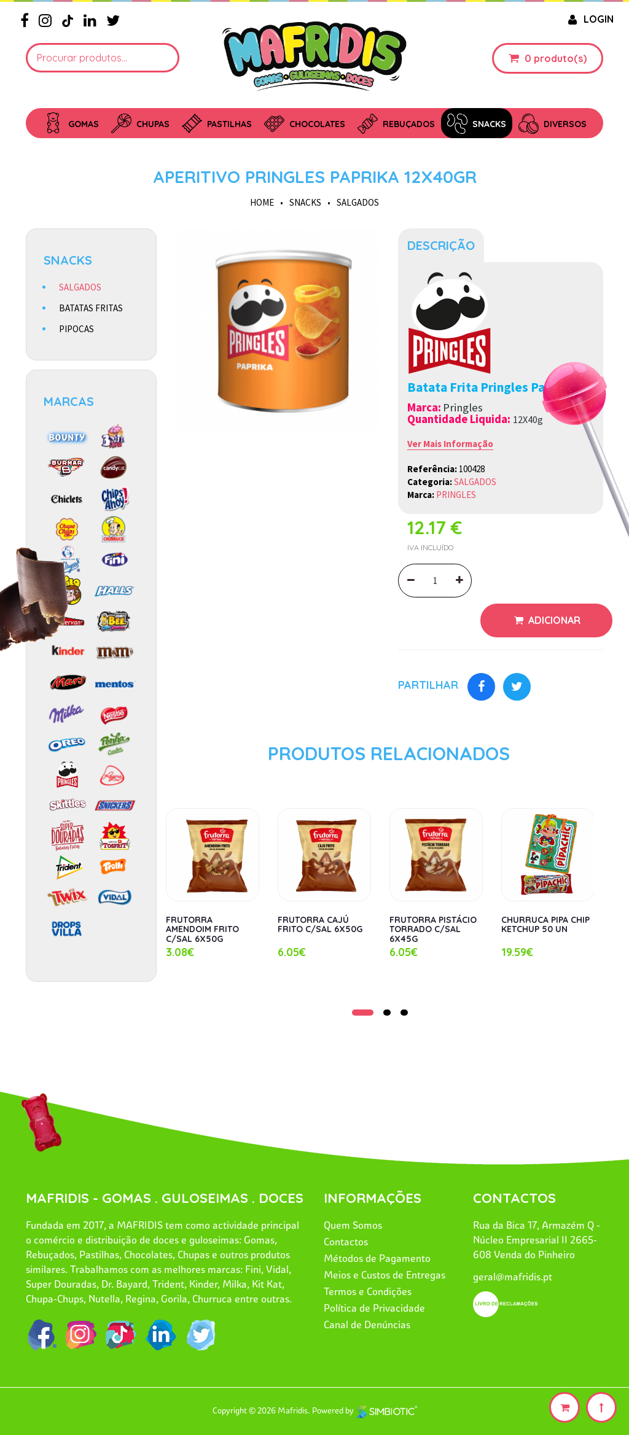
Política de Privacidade (374, 1308)
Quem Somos (353, 1225)
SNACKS (305, 202)
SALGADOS (358, 202)
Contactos (346, 1241)
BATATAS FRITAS (91, 308)
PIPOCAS (76, 329)
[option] (277, 331)
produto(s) (560, 58)
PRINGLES (456, 494)
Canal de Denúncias (367, 1324)
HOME (262, 202)
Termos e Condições (368, 1291)
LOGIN (589, 19)
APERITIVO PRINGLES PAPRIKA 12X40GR (315, 176)
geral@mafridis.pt (512, 1276)
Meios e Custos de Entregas (384, 1275)
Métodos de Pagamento (377, 1258)
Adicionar (553, 620)
